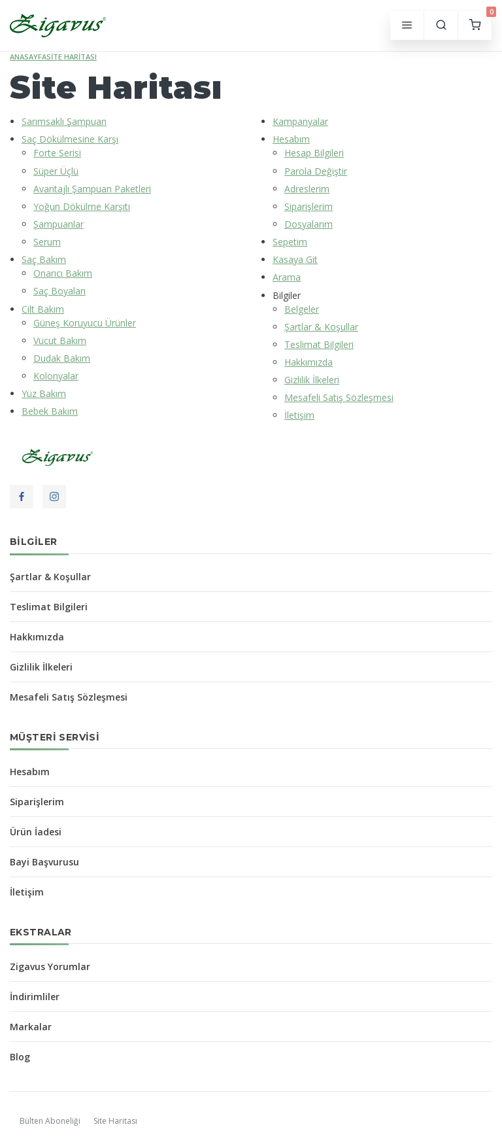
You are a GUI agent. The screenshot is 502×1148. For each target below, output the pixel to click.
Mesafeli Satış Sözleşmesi (338, 397)
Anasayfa (28, 56)
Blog (20, 1057)
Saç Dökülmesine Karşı (70, 139)
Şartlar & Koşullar (321, 327)
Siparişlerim (308, 206)
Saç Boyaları (59, 291)
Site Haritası (71, 56)
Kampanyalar (300, 121)
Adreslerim (306, 189)
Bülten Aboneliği (50, 1120)
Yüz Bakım (44, 393)
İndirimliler (34, 996)
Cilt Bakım (43, 309)
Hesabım (291, 139)
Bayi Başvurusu (44, 862)
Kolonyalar (55, 376)
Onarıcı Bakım (62, 273)
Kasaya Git (295, 259)
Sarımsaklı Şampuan (64, 121)
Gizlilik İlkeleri (311, 380)
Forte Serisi (57, 153)
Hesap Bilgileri (314, 153)
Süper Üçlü (55, 171)
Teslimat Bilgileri (319, 344)
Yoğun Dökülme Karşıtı (81, 206)
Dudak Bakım (61, 358)
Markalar (31, 1026)
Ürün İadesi (35, 832)
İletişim (299, 415)
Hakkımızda (308, 362)
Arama (287, 277)
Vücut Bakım (59, 340)
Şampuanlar (58, 224)
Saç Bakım (44, 259)
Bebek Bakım (50, 411)
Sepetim (290, 241)
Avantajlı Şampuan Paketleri (92, 189)
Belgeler (301, 309)
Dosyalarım (308, 224)
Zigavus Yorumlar (50, 966)
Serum (47, 241)
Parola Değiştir (315, 171)
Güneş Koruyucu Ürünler (84, 323)
